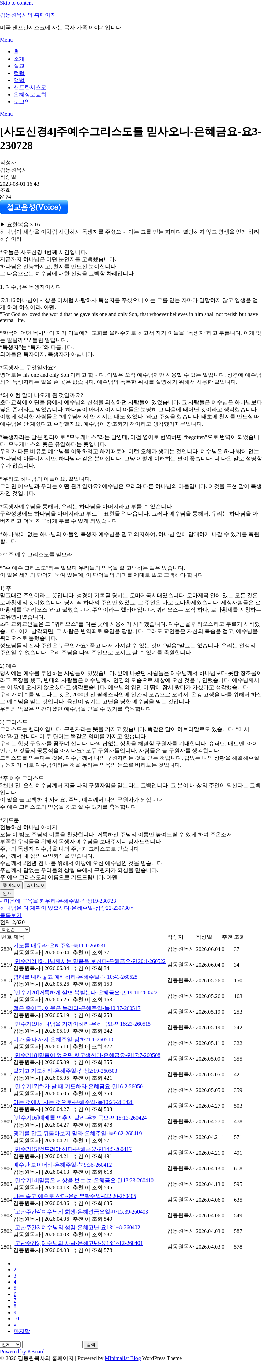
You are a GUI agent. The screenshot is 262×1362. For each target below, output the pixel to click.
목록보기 (11, 915)
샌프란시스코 (30, 87)
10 (16, 1318)
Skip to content (16, 3)
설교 (19, 66)
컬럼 (19, 73)
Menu (6, 40)
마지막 (22, 1331)
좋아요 (11, 885)
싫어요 (35, 885)
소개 (19, 59)
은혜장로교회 (30, 94)
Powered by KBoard (22, 1352)
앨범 (19, 80)
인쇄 (7, 893)
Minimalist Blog (123, 1358)
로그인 (22, 102)
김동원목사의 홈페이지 (28, 15)
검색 (91, 1344)
